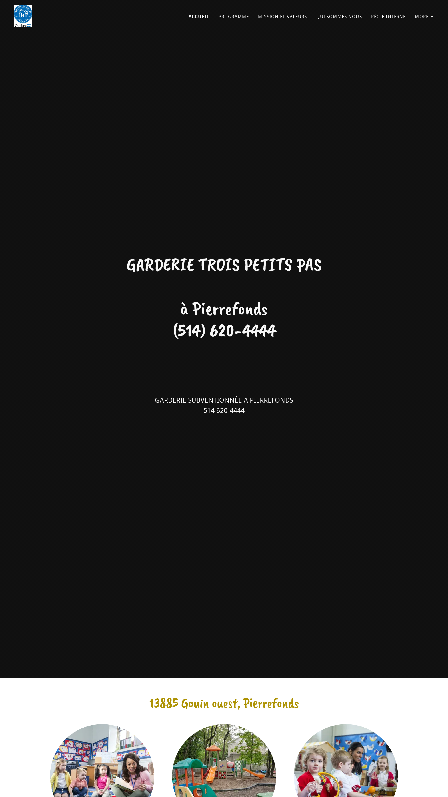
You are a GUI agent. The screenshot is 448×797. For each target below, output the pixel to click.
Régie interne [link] (388, 16)
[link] (23, 16)
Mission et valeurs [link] (282, 16)
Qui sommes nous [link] (339, 16)
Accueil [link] (199, 16)
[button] (424, 16)
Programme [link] (234, 16)
